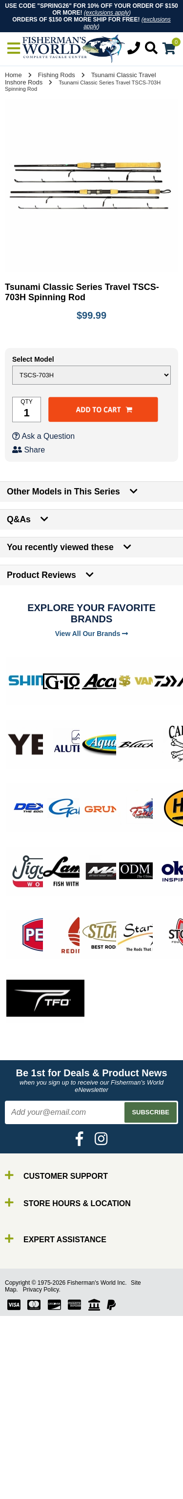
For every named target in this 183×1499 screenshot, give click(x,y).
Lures (29, 1478)
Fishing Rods (56, 75)
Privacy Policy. (42, 1289)
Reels (30, 1461)
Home (13, 75)
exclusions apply (107, 12)
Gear (28, 1487)
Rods (29, 1452)
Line (27, 1469)
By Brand (36, 1443)
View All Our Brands (91, 633)
